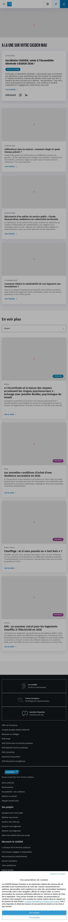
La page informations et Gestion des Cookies (42, 901)
